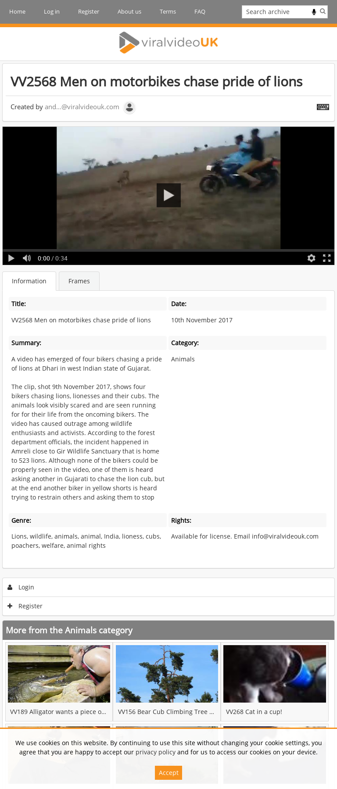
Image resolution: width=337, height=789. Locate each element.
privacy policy (156, 752)
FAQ (199, 11)
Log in (52, 11)
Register (88, 11)
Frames (79, 281)
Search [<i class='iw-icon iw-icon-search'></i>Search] (323, 11)
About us (129, 11)
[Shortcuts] (323, 105)
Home (17, 11)
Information (29, 281)
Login (21, 587)
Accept (169, 772)
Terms (168, 11)
